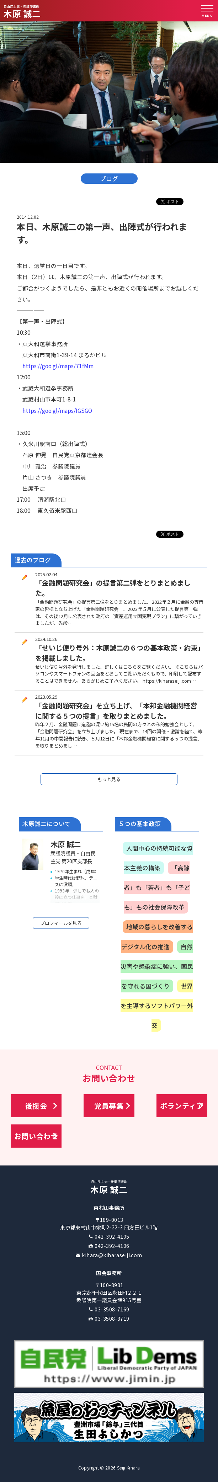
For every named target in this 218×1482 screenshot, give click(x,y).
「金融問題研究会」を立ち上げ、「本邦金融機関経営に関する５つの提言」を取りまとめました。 (116, 708)
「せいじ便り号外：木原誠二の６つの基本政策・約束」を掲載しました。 (118, 651)
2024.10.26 (46, 636)
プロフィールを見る (61, 920)
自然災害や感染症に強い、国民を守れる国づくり (157, 964)
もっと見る (109, 777)
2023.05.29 (46, 694)
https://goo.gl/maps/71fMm (58, 366)
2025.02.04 (46, 572)
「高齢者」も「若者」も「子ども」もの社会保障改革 (157, 885)
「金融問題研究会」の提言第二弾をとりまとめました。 (113, 586)
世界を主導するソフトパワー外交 (157, 1003)
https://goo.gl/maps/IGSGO (57, 410)
